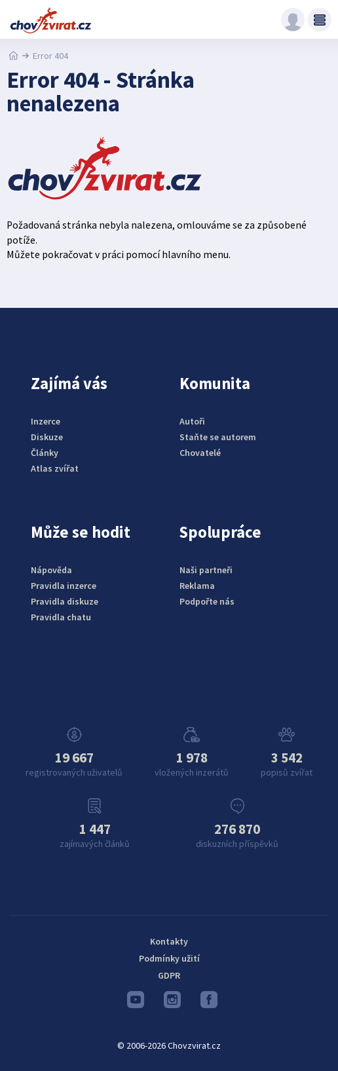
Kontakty (169, 941)
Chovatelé (200, 453)
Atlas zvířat (55, 468)
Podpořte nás (207, 601)
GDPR (169, 975)
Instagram (172, 1003)
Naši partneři (206, 570)
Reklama (197, 586)
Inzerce (45, 421)
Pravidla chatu (61, 617)
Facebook (208, 1003)
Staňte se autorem (217, 437)
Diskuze (47, 437)
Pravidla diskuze (64, 601)
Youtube (135, 1003)
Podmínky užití (169, 958)
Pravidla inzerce (63, 586)
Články (44, 453)
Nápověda (51, 570)
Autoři (192, 421)
